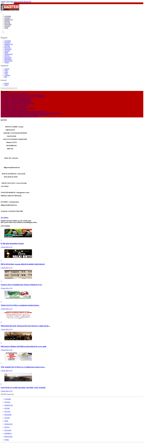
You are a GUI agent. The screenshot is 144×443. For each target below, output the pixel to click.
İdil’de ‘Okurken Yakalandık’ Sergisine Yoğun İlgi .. (18, 103)
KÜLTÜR (7, 47)
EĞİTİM (7, 46)
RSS (5, 77)
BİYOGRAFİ (8, 61)
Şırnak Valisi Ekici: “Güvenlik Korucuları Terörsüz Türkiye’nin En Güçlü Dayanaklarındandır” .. (31, 113)
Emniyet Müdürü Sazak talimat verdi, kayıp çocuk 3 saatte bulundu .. (23, 96)
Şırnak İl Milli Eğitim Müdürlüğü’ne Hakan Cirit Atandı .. (20, 116)
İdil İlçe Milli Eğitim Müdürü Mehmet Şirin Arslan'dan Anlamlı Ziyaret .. (24, 111)
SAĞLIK (7, 51)
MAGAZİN (7, 57)
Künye (6, 85)
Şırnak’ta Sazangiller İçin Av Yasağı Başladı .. (16, 100)
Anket (6, 74)
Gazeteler (7, 75)
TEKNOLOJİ (8, 54)
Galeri (6, 72)
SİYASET (7, 42)
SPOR (6, 52)
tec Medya (5, 217)
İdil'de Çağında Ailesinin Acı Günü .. (13, 106)
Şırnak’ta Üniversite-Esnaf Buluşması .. (14, 110)
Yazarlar (6, 69)
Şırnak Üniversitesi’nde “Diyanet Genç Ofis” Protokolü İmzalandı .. (23, 95)
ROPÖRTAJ (8, 59)
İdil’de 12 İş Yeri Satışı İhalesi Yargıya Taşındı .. (17, 101)
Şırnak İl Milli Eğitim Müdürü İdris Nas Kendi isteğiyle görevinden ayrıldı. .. (25, 115)
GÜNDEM (7, 41)
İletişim (6, 83)
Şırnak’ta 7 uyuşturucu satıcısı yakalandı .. (15, 105)
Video (6, 70)
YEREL (6, 62)
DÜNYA (7, 56)
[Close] (1, 36)
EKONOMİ (7, 49)
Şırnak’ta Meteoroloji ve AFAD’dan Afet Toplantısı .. (18, 108)
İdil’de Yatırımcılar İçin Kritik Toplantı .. (15, 93)
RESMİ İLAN (8, 44)
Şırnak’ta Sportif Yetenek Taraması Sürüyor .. (16, 98)
